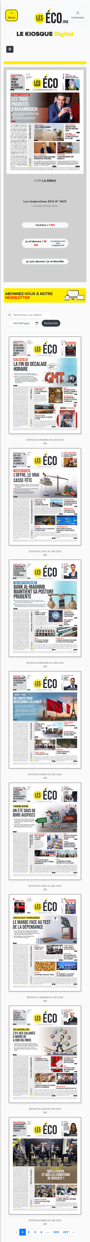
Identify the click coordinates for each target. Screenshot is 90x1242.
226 (56, 1232)
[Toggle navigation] (9, 49)
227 (66, 1232)
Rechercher (51, 323)
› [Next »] (73, 1232)
